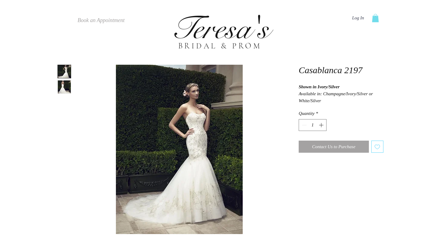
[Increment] (322, 125)
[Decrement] (304, 125)
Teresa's (220, 29)
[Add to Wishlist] (377, 147)
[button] (375, 18)
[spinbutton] (313, 125)
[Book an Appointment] (101, 20)
